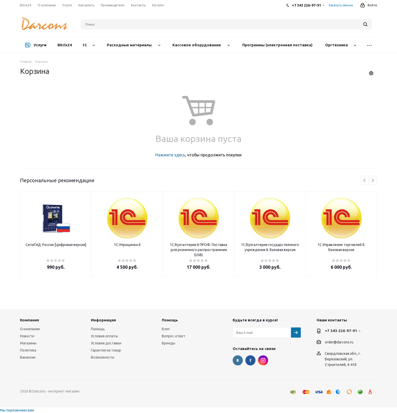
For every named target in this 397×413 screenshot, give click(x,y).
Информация (103, 320)
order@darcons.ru (339, 342)
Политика (28, 350)
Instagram (263, 360)
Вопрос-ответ (173, 336)
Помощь (98, 329)
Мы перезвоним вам (17, 410)
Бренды (168, 343)
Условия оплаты (104, 336)
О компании (30, 329)
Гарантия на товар (106, 350)
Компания (29, 320)
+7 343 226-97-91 (341, 330)
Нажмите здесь (170, 155)
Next (373, 180)
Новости (27, 336)
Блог (166, 329)
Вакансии (27, 357)
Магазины (28, 343)
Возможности (102, 357)
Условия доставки (106, 343)
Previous (365, 180)
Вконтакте (238, 360)
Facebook (250, 360)
